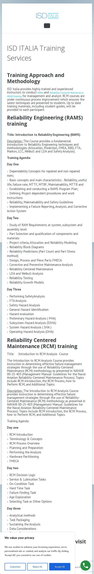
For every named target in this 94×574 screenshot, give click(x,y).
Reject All (37, 566)
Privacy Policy (78, 567)
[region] (37, 553)
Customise (15, 566)
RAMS (40, 93)
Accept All (60, 566)
